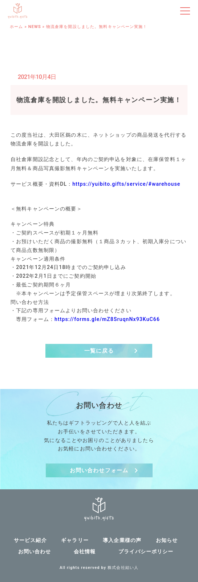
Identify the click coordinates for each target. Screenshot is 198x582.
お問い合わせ (34, 551)
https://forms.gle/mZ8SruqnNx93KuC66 (107, 319)
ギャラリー (75, 540)
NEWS (34, 26)
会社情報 (85, 551)
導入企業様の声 (122, 540)
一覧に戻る (99, 351)
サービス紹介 (30, 540)
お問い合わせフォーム (99, 470)
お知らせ (167, 540)
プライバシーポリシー (145, 551)
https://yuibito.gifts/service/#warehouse (126, 184)
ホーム (16, 26)
